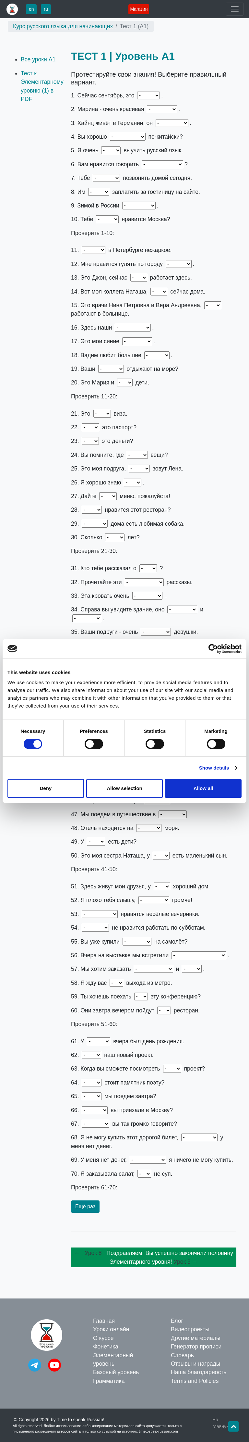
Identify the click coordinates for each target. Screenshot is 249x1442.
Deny (46, 788)
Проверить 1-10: (92, 233)
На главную (221, 1423)
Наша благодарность (198, 1372)
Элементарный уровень (113, 1359)
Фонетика (105, 1346)
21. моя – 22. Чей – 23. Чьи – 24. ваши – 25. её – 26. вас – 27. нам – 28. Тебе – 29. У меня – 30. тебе (153, 551)
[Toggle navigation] (235, 9)
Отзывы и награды (195, 1363)
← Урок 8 (89, 1253)
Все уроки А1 (38, 59)
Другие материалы (195, 1338)
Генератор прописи (196, 1346)
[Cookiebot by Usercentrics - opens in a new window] (213, 649)
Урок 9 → (186, 1262)
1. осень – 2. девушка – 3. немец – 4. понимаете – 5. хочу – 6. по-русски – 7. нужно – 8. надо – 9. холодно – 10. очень (153, 233)
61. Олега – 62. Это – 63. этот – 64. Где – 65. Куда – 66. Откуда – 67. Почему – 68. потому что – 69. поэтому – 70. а (153, 1187)
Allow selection (124, 788)
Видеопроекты (190, 1329)
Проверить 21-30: (94, 551)
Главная (104, 1321)
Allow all (203, 788)
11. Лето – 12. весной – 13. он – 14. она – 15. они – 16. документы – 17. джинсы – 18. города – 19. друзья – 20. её (153, 396)
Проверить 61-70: (94, 1187)
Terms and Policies (195, 1381)
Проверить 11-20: (94, 396)
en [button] (31, 9)
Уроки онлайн (111, 1329)
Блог (177, 1321)
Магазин (139, 9)
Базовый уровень (116, 1372)
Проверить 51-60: (94, 1024)
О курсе (103, 1338)
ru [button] (46, 9)
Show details (214, 768)
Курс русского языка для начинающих (63, 26)
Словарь (182, 1355)
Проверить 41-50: (94, 869)
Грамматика (108, 1381)
